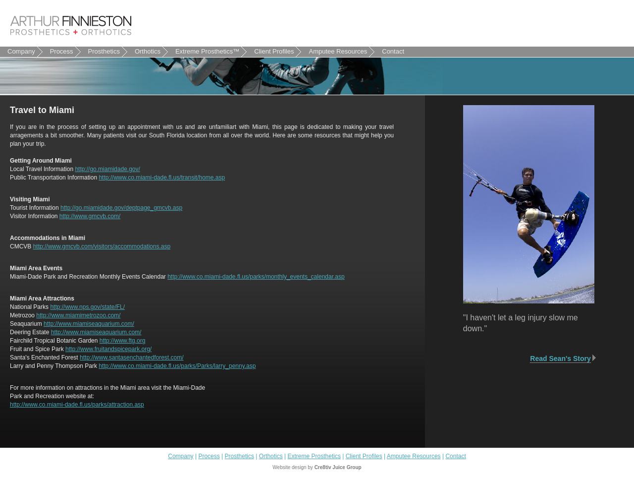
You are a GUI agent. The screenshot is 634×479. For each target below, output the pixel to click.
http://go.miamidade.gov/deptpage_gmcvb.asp (121, 207)
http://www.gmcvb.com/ (89, 216)
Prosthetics (107, 52)
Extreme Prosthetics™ (207, 51)
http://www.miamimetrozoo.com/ (78, 315)
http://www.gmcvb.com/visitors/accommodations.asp (101, 246)
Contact (397, 52)
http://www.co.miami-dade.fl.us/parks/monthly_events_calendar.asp (256, 276)
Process (65, 52)
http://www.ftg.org (123, 340)
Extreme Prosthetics (314, 456)
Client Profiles (277, 52)
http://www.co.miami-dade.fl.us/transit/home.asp (162, 177)
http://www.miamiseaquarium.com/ (89, 323)
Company (25, 52)
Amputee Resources (341, 52)
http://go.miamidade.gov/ (107, 169)
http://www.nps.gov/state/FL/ (87, 306)
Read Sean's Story (560, 358)
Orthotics (151, 52)
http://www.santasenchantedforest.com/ (131, 357)
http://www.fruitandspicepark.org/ (108, 349)
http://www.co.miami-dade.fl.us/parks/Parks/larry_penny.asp (177, 365)
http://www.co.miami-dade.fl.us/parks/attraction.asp (77, 404)
